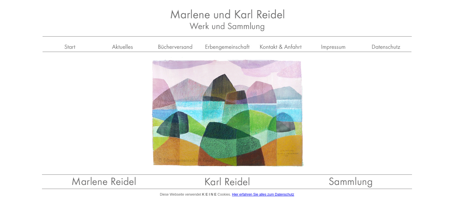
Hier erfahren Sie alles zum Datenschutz (263, 194)
